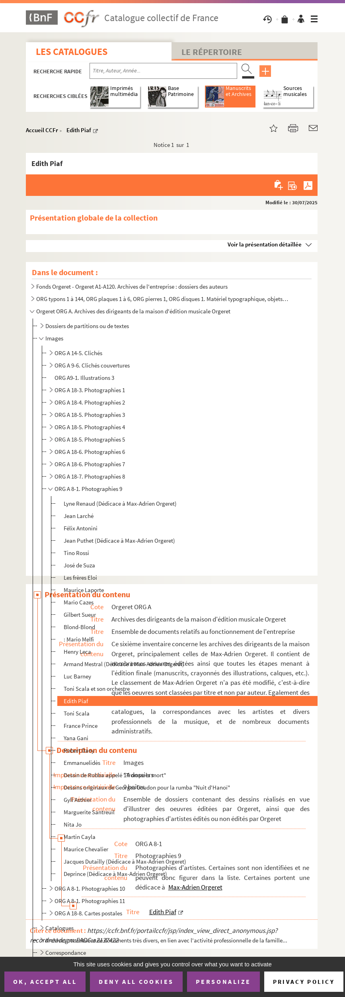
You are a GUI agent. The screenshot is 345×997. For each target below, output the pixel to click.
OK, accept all (45, 981)
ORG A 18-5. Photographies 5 (90, 439)
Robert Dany (79, 750)
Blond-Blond (79, 627)
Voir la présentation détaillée (265, 244)
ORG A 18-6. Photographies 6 (90, 451)
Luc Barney (77, 676)
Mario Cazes (79, 602)
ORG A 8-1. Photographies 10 (90, 888)
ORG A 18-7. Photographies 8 (90, 476)
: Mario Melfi (79, 639)
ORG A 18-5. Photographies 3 (90, 414)
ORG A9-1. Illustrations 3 (84, 377)
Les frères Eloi (80, 577)
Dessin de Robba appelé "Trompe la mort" (115, 775)
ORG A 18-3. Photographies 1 (90, 390)
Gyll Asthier (78, 799)
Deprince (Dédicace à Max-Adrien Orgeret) (115, 874)
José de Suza (79, 565)
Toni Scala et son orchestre (97, 688)
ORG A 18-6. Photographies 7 (90, 464)
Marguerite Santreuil (89, 812)
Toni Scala (77, 713)
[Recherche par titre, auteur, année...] (163, 71)
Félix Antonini (80, 528)
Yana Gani (76, 738)
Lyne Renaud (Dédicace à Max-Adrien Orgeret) (120, 503)
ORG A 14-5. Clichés (78, 353)
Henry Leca (77, 651)
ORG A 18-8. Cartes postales (88, 913)
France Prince (80, 725)
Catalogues (59, 928)
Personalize (223, 981)
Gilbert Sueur (80, 614)
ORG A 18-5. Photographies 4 (90, 427)
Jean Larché (79, 516)
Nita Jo (73, 824)
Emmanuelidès (82, 762)
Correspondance (65, 952)
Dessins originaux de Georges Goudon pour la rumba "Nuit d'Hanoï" (147, 787)
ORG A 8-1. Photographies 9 (88, 489)
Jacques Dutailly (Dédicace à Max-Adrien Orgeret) (125, 861)
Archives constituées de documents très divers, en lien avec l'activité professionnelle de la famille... (166, 940)
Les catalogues (71, 51)
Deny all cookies (136, 981)
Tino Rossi (76, 553)
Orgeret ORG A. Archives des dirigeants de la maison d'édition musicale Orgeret (133, 311)
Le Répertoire (211, 51)
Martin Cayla (80, 837)
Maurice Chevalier (86, 849)
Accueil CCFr (42, 130)
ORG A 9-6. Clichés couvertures (92, 365)
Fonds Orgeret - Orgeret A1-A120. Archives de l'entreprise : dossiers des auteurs (132, 286)
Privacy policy (304, 981)
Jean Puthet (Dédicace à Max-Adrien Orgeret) (119, 540)
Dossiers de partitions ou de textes (87, 326)
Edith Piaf (78, 130)
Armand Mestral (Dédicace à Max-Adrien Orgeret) (124, 664)
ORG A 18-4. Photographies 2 (90, 402)
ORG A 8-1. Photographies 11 (90, 901)
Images (54, 338)
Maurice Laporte (84, 590)
